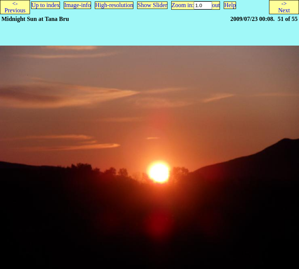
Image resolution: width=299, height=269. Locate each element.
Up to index (45, 5)
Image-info (77, 5)
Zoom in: (183, 5)
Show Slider (152, 5)
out (216, 5)
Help (230, 5)
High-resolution (114, 5)
